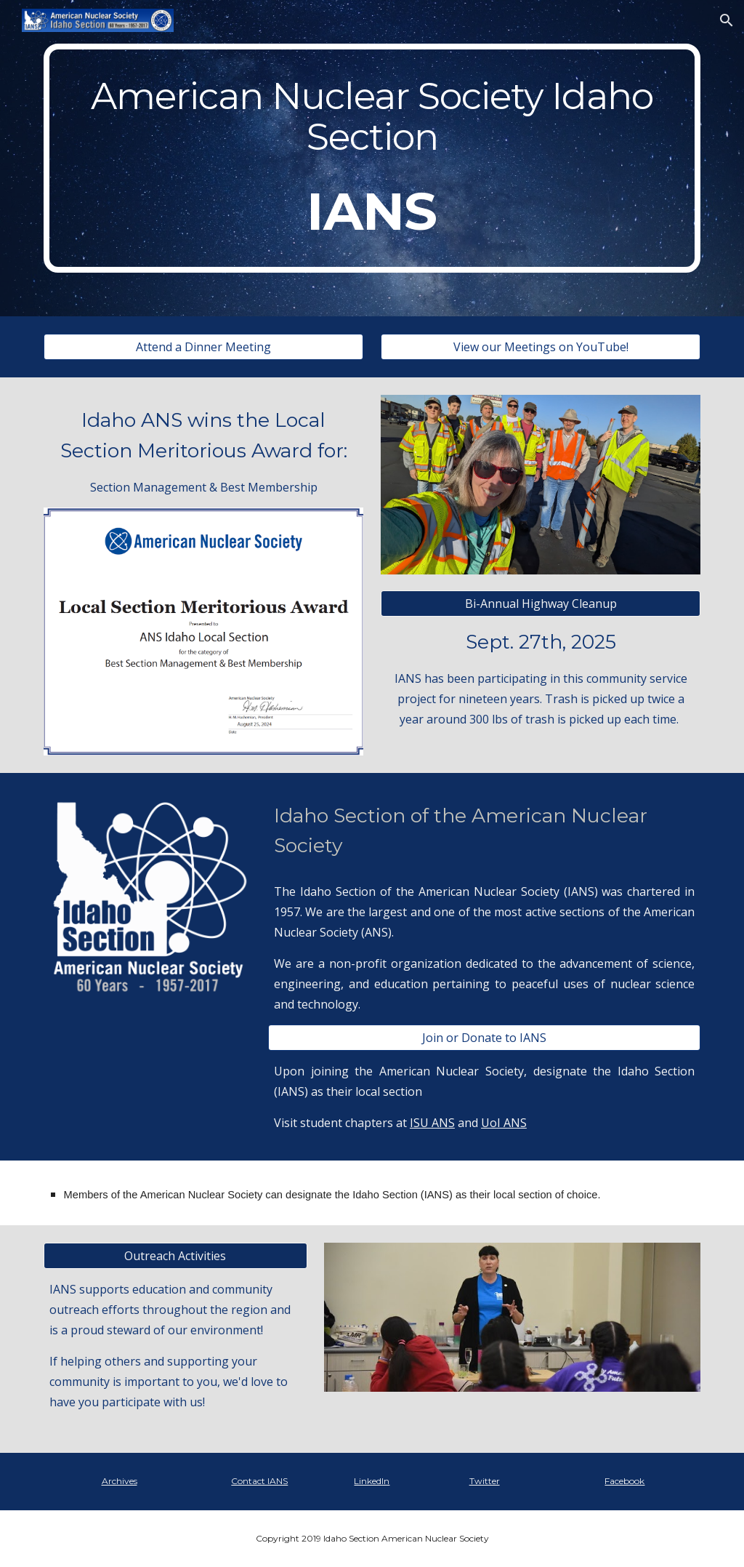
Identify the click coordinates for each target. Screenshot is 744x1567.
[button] (726, 20)
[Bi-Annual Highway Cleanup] (540, 603)
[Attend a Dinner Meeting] (203, 346)
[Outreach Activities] (175, 1255)
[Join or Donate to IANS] (484, 1037)
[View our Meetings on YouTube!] (540, 346)
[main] (372, 158)
